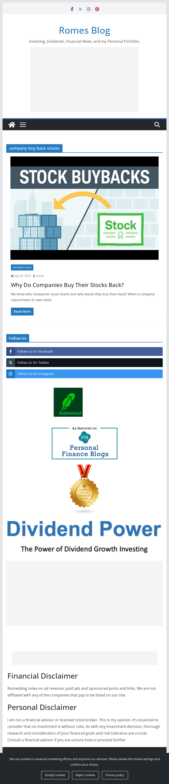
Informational (22, 267)
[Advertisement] (99, 79)
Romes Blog (84, 30)
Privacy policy (115, 775)
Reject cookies (85, 775)
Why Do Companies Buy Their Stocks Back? (67, 285)
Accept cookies (55, 775)
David (40, 276)
